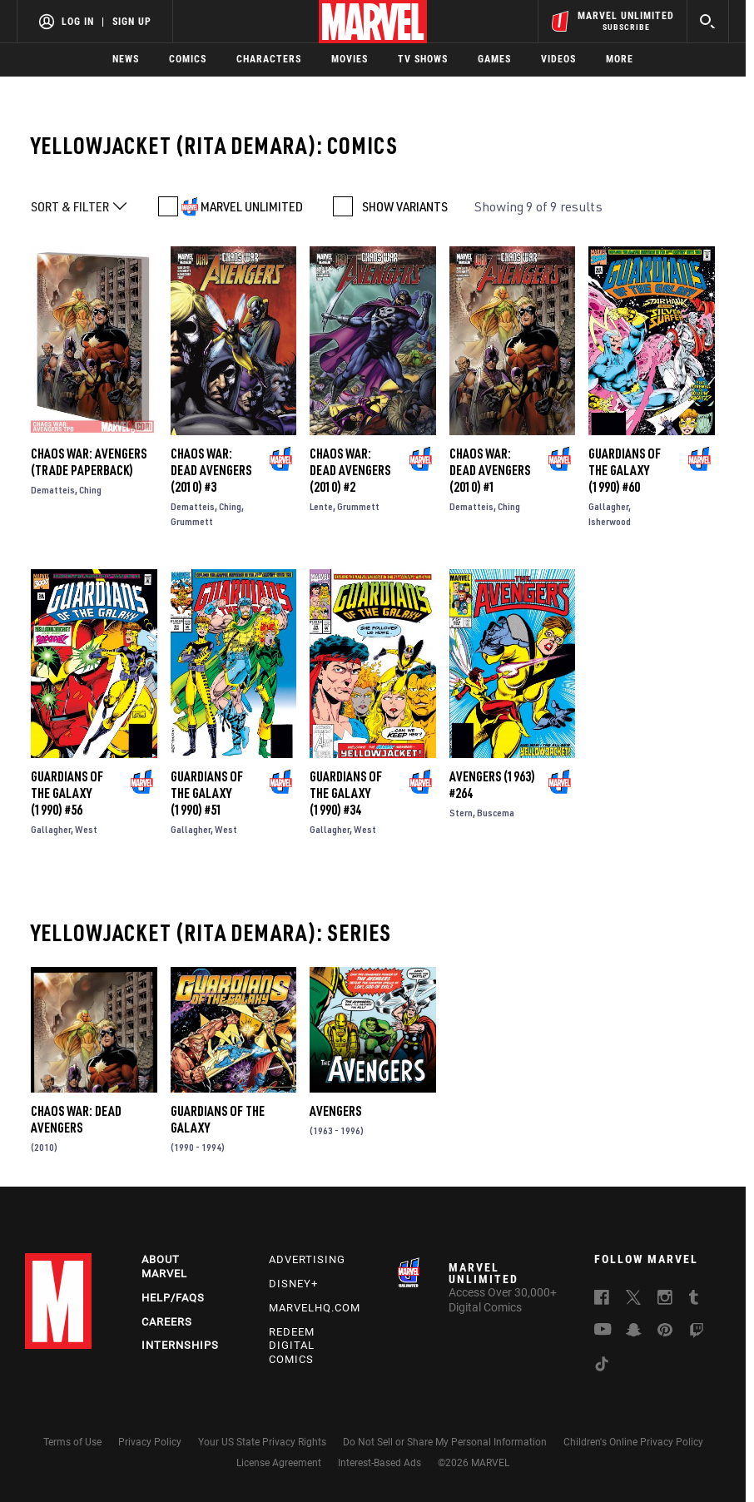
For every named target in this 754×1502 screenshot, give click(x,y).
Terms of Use (72, 1442)
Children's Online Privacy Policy (633, 1442)
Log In (78, 21)
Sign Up (131, 21)
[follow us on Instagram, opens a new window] (664, 1299)
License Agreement (278, 1463)
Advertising (307, 1259)
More (619, 59)
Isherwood (609, 521)
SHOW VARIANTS (405, 206)
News (125, 59)
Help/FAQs (173, 1297)
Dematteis (53, 489)
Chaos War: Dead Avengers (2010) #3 (211, 470)
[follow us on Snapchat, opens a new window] (634, 1332)
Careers (166, 1322)
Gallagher (608, 506)
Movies (349, 59)
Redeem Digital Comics (292, 1346)
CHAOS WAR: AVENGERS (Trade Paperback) (88, 461)
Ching (90, 489)
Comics (187, 59)
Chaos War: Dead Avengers (76, 1119)
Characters (268, 59)
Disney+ (293, 1283)
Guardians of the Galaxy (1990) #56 (67, 793)
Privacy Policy (149, 1442)
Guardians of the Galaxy (218, 1119)
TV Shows (423, 59)
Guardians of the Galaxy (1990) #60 (624, 470)
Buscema (495, 812)
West (86, 829)
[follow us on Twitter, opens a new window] (633, 1299)
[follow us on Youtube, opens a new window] (603, 1330)
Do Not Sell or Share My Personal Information (445, 1442)
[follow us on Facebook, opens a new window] (601, 1299)
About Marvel (164, 1266)
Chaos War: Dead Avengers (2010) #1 (489, 470)
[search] (708, 21)
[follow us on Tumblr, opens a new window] (693, 1299)
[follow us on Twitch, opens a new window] (696, 1333)
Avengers (335, 1111)
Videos (558, 59)
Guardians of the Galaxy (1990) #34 (346, 793)
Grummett (192, 521)
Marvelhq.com (314, 1307)
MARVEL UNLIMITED (252, 206)
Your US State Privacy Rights (262, 1442)
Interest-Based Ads (379, 1463)
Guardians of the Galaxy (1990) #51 (207, 793)
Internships (180, 1345)
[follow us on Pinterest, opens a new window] (664, 1331)
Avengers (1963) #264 (492, 784)
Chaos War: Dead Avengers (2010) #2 (350, 470)
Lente (321, 506)
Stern (461, 812)
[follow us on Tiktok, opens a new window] (601, 1366)
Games (494, 59)
